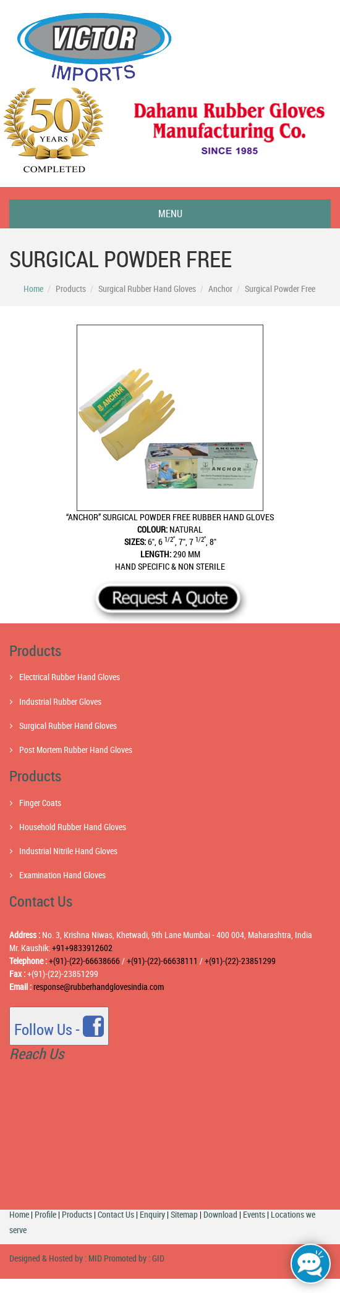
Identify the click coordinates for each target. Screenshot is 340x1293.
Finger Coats (40, 803)
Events (254, 1214)
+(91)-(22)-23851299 (240, 961)
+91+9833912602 (82, 948)
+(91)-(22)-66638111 (161, 961)
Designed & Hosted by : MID (55, 1258)
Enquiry (152, 1214)
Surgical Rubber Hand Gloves (68, 725)
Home (33, 288)
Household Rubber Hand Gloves (72, 827)
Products (77, 1214)
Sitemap (184, 1214)
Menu (170, 213)
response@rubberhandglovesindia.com (98, 986)
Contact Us (116, 1214)
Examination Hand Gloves (62, 875)
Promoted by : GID (133, 1258)
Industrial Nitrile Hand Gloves (68, 851)
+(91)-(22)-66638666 (85, 961)
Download (220, 1214)
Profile (45, 1214)
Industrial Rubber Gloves (60, 701)
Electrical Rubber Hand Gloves (69, 677)
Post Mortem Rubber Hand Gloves (75, 749)
